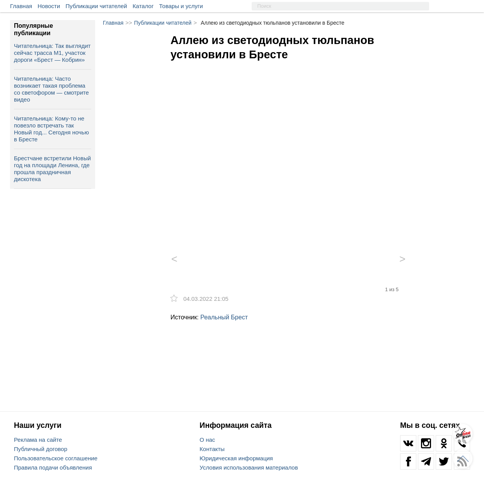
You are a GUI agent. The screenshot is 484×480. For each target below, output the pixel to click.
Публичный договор (40, 449)
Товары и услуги (181, 6)
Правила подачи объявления (53, 467)
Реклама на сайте (38, 439)
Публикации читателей (96, 6)
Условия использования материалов (248, 467)
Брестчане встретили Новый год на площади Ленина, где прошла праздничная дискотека (52, 168)
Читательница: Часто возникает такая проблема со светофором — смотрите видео (51, 89)
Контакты (212, 449)
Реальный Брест (224, 317)
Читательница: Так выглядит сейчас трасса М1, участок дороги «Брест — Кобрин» (52, 52)
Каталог (143, 6)
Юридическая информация (236, 458)
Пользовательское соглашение (55, 458)
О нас (207, 439)
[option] (288, 148)
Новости (48, 6)
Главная (21, 6)
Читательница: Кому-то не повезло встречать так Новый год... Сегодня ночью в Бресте (51, 128)
